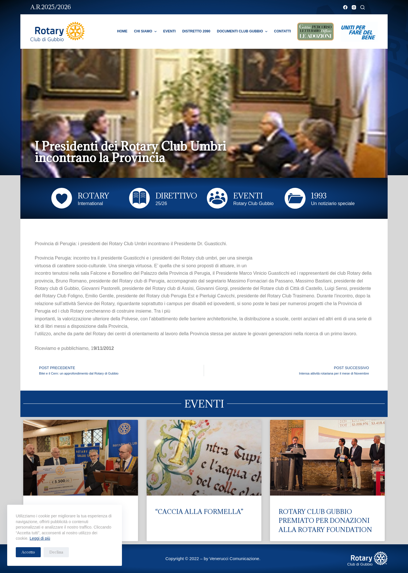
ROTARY (93, 195)
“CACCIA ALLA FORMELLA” (199, 511)
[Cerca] (362, 7)
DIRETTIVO (176, 195)
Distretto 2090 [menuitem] (196, 31)
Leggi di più (40, 538)
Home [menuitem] (122, 31)
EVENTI (248, 195)
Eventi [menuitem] (169, 31)
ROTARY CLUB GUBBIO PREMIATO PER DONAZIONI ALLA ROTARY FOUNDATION (325, 520)
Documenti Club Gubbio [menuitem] (243, 31)
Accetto (28, 552)
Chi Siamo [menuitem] (146, 31)
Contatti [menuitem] (282, 31)
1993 (319, 195)
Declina (56, 552)
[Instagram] (354, 7)
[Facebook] (345, 7)
